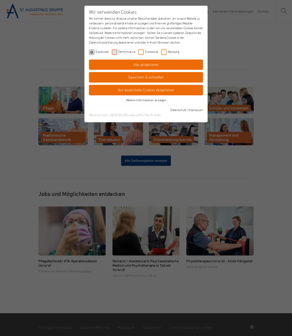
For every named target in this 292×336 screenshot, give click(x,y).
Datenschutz (178, 110)
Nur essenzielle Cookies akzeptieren (146, 90)
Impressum (195, 110)
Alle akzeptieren (146, 65)
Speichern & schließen (146, 77)
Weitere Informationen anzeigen (146, 100)
